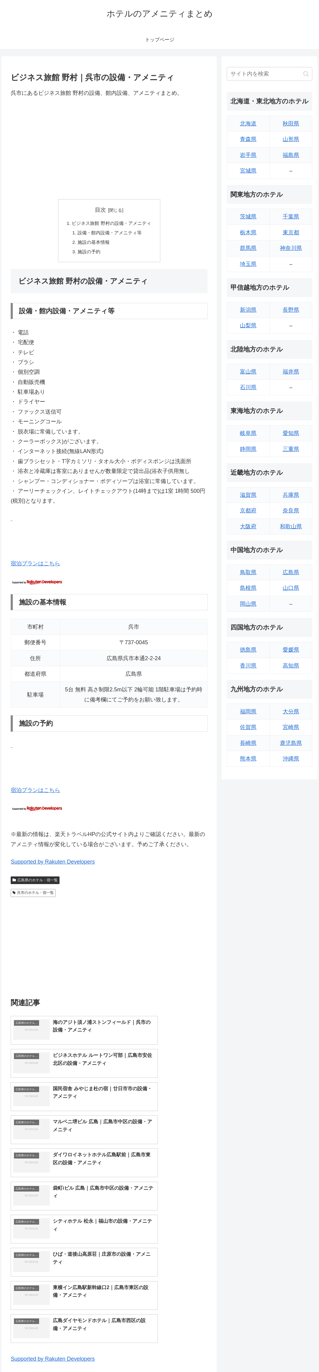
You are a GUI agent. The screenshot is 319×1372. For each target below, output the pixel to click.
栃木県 (248, 232)
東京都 (291, 232)
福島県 (291, 155)
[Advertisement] (109, 148)
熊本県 (248, 759)
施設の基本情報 (92, 243)
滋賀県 (248, 495)
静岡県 (248, 449)
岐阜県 (248, 433)
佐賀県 (248, 727)
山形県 (291, 139)
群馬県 (248, 248)
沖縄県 (291, 759)
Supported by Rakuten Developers (53, 864)
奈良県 (291, 511)
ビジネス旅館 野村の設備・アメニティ (111, 223)
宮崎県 (291, 727)
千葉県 (291, 217)
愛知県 (291, 433)
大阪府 (248, 526)
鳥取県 (248, 572)
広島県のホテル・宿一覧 (35, 882)
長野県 (291, 310)
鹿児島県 (291, 743)
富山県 (248, 372)
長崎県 (248, 743)
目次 (100, 210)
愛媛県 (291, 650)
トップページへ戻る (245, 1353)
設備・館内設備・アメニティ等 (109, 233)
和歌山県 (291, 526)
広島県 (291, 572)
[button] (306, 73)
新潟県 (248, 310)
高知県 (291, 666)
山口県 (291, 588)
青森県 (248, 139)
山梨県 (248, 325)
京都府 (248, 511)
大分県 (291, 711)
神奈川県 (291, 248)
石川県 (248, 387)
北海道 (248, 124)
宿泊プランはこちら (35, 566)
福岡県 (248, 711)
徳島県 (248, 650)
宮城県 (248, 171)
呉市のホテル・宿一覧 (33, 895)
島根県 (248, 588)
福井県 (291, 372)
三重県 (291, 449)
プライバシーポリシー (291, 1353)
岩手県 (248, 155)
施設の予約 (87, 253)
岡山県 (248, 604)
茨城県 (248, 217)
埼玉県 (248, 264)
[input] (269, 74)
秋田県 (291, 124)
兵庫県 (291, 495)
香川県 (248, 666)
